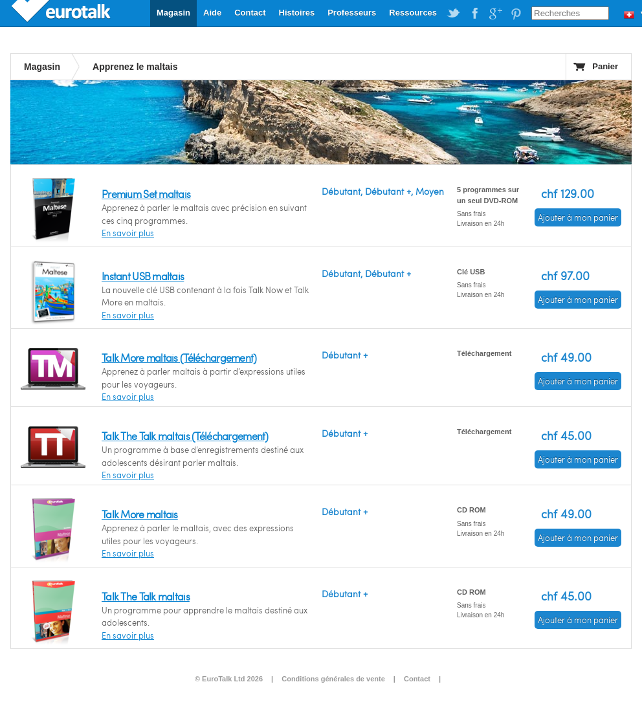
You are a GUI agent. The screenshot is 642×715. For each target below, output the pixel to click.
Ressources (413, 12)
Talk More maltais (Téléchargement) (179, 357)
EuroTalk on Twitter (453, 13)
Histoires (297, 12)
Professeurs (351, 12)
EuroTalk (62, 13)
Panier (605, 66)
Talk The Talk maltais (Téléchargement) (185, 436)
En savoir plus (128, 233)
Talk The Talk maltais (146, 596)
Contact (249, 12)
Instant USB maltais (143, 276)
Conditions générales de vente (333, 679)
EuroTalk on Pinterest (515, 13)
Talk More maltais (140, 514)
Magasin (173, 12)
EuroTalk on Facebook (474, 13)
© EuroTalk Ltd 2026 (229, 679)
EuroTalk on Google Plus (495, 13)
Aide (212, 12)
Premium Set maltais (146, 194)
